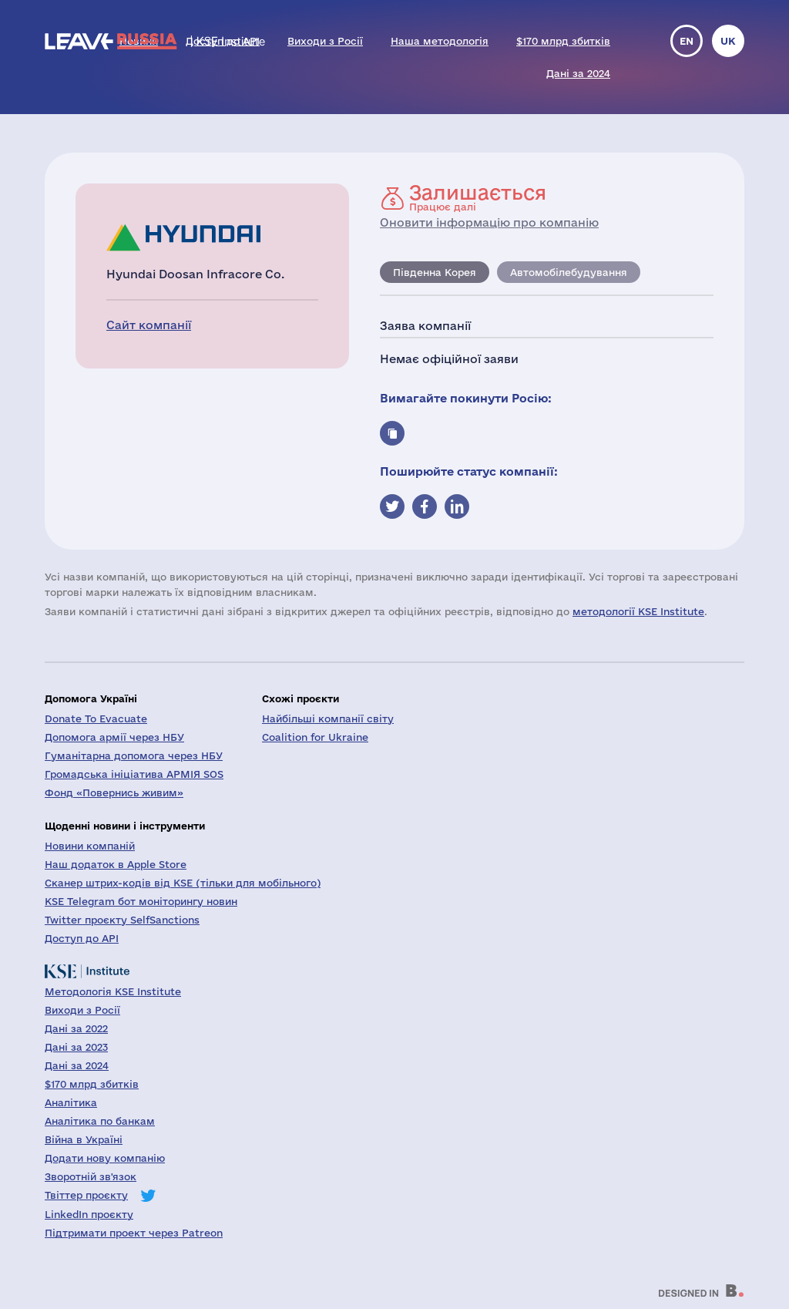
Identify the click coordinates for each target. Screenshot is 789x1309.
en (686, 40)
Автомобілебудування (568, 272)
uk (728, 40)
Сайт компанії (148, 324)
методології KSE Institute (638, 611)
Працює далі (477, 197)
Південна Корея (434, 272)
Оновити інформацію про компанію (489, 222)
